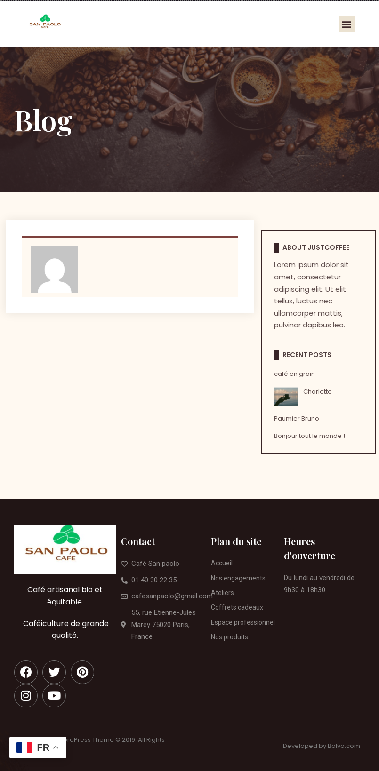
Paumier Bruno (296, 418)
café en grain (294, 373)
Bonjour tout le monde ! (309, 435)
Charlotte (317, 391)
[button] (347, 24)
